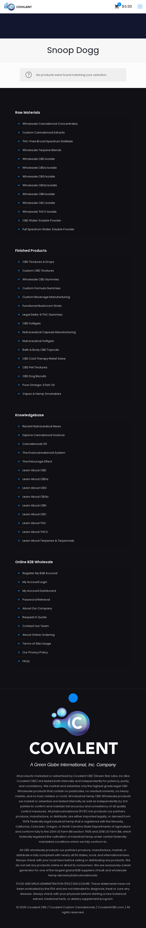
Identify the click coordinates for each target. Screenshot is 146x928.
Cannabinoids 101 (34, 444)
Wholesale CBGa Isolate (39, 185)
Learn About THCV (35, 532)
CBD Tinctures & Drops (38, 262)
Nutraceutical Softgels (38, 341)
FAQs (26, 661)
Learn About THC (34, 523)
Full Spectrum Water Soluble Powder (48, 229)
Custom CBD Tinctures (38, 271)
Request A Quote (34, 617)
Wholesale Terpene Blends (41, 150)
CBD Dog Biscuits (34, 376)
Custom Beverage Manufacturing (46, 297)
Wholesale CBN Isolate (38, 194)
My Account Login (34, 582)
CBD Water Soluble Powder (41, 220)
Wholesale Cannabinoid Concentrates (50, 124)
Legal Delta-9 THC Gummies (42, 314)
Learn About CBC (34, 514)
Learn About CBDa (35, 479)
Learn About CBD (34, 470)
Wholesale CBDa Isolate (39, 168)
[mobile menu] (140, 6)
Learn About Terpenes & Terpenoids (48, 541)
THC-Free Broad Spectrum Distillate (47, 141)
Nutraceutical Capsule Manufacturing (49, 332)
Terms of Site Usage (36, 643)
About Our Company (37, 608)
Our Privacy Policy (35, 652)
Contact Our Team (35, 626)
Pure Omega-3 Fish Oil (38, 385)
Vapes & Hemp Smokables (41, 394)
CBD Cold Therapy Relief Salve (44, 358)
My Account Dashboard (39, 591)
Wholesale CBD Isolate (38, 159)
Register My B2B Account (39, 573)
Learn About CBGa (35, 497)
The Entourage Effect (37, 461)
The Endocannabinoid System (43, 453)
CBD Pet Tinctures (34, 367)
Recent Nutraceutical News (41, 426)
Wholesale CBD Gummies (40, 279)
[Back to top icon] (73, 698)
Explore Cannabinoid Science (43, 435)
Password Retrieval (36, 599)
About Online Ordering (38, 635)
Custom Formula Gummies (41, 288)
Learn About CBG (34, 488)
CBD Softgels (31, 323)
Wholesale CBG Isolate (38, 176)
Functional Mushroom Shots (42, 306)
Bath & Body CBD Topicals (40, 350)
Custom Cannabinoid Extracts (43, 132)
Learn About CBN (34, 505)
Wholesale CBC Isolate (38, 203)
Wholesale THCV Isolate (39, 212)
